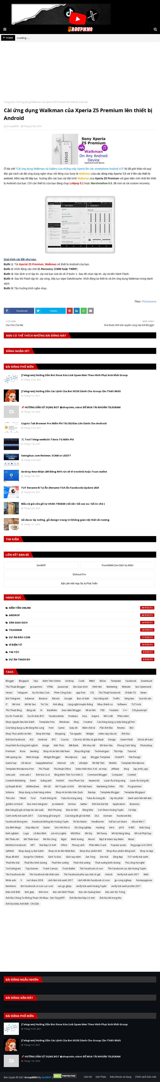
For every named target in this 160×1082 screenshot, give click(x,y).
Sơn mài (104, 856)
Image (46, 745)
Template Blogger (110, 792)
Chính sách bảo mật (145, 1076)
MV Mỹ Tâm (98, 763)
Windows (64, 722)
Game (61, 727)
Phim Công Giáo (62, 692)
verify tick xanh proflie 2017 (126, 886)
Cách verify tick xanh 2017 (19, 815)
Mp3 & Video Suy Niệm (111, 839)
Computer (117, 774)
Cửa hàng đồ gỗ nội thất (77, 815)
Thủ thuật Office (62, 768)
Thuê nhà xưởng (81, 862)
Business (134, 804)
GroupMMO (12, 126)
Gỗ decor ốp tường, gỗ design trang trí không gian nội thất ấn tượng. (65, 520)
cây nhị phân (116, 798)
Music (131, 839)
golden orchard (14, 804)
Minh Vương (77, 839)
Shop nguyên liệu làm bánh (20, 722)
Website (126, 686)
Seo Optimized (143, 686)
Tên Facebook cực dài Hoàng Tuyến (127, 868)
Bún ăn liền (72, 810)
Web (146, 874)
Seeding (34, 751)
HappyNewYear (44, 763)
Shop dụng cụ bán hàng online (35, 792)
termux (72, 804)
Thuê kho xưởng (60, 862)
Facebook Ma (124, 815)
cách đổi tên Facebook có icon (94, 880)
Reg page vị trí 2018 (141, 845)
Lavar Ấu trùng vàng (114, 780)
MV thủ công (49, 839)
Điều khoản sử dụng (120, 1076)
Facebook (131, 680)
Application (119, 804)
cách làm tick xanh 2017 (60, 880)
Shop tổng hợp (82, 751)
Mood (91, 839)
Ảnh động (58, 704)
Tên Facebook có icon (91, 868)
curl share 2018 (35, 880)
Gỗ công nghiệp (82, 827)
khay (76, 722)
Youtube (113, 710)
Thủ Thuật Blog (14, 710)
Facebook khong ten (16, 821)
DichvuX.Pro (79, 574)
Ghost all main (145, 739)
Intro (111, 827)
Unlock (108, 874)
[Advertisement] (80, 73)
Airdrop (81, 615)
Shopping (60, 733)
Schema (10, 792)
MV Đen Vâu (106, 745)
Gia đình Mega (13, 827)
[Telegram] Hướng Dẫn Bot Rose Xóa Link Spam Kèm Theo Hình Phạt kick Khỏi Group (74, 375)
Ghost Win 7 (138, 821)
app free (80, 692)
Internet (61, 763)
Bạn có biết (83, 698)
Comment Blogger (97, 774)
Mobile (113, 763)
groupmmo (36, 686)
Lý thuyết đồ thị (14, 786)
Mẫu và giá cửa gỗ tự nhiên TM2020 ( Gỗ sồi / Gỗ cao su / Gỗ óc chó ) (63, 503)
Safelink (10, 851)
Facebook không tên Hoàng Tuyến (50, 821)
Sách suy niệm (73, 856)
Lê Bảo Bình (40, 833)
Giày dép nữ (32, 827)
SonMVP (41, 565)
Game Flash (126, 739)
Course (65, 739)
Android (42, 739)
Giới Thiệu (101, 1076)
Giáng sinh (46, 780)
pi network (57, 804)
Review (121, 727)
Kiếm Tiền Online (81, 607)
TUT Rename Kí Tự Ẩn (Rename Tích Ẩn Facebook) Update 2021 (60, 487)
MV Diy (88, 833)
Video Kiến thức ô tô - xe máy (91, 768)
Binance (43, 698)
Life (72, 763)
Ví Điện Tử (81, 644)
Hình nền (97, 686)
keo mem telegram (37, 804)
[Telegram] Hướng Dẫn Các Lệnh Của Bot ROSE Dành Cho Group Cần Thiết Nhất (71, 391)
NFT (33, 845)
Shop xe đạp (146, 851)
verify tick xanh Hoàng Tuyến (91, 886)
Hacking (100, 827)
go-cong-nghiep (122, 880)
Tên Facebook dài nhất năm (44, 874)
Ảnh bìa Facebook (15, 739)
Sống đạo (129, 698)
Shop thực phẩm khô (91, 851)
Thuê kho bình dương (35, 862)
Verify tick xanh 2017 (128, 874)
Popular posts (118, 845)
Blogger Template (100, 757)
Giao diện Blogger (71, 710)
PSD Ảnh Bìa (106, 727)
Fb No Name (80, 821)
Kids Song (144, 827)
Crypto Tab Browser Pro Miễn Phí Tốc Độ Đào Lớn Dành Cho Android (64, 423)
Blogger (10, 680)
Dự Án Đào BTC (36, 716)
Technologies (102, 751)
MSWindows (32, 786)
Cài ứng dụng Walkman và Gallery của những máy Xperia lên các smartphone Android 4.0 (70, 168)
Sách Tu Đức (54, 856)
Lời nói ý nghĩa (58, 833)
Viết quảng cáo (14, 757)
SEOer (103, 680)
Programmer (135, 786)
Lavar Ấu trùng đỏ (139, 780)
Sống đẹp (118, 856)
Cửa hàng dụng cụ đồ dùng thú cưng (25, 727)
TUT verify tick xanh (138, 856)
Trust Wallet (68, 868)
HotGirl (60, 780)
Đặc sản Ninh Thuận (63, 892)
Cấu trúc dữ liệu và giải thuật (88, 739)
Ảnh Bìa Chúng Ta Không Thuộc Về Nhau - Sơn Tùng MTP (35, 897)
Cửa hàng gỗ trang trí (49, 815)
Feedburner (97, 821)
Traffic (116, 698)
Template (116, 680)
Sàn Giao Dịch (81, 622)
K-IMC (132, 827)
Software (122, 704)
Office (64, 845)
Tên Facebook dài (15, 874)
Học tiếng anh (101, 698)
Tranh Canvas (50, 868)
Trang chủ (9, 102)
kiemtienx (11, 886)
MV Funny (102, 833)
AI (41, 710)
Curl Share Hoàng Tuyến (111, 810)
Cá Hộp (132, 810)
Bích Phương (54, 810)
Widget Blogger (52, 757)
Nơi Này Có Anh (47, 845)
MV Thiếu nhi (12, 839)
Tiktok (22, 798)
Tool (33, 798)
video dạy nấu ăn (107, 733)
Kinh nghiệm (12, 833)
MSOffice (75, 833)
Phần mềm (123, 716)
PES (121, 786)
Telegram (81, 630)
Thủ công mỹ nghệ (135, 862)
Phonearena (149, 301)
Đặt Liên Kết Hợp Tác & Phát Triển (79, 583)
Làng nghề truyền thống (80, 704)
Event (33, 780)
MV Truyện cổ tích (64, 786)
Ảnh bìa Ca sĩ (43, 774)
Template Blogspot (134, 792)
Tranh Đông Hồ (48, 798)
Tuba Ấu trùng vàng (71, 798)
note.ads (10, 774)
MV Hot (16, 704)
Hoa (84, 716)
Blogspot (24, 680)
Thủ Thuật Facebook (109, 692)
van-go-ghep (64, 886)
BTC (54, 739)
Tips (35, 680)
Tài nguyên (75, 733)
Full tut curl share (118, 821)
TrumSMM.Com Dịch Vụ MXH (117, 565)
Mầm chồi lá (88, 727)
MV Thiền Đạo (31, 839)
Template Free (47, 722)
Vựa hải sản (145, 698)
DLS (97, 815)
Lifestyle (83, 763)
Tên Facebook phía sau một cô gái (82, 874)
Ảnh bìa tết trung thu (110, 897)
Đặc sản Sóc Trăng (115, 892)
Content (132, 774)
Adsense (29, 698)
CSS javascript (139, 710)
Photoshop (146, 745)
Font (51, 727)
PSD (102, 710)
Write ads (11, 880)
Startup (92, 792)
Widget (90, 733)
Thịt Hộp (118, 751)
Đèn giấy (29, 892)
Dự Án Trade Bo (81, 659)
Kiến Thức (59, 745)
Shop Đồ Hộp (43, 733)
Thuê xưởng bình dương (107, 862)
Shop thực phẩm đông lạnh (121, 851)
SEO (131, 727)
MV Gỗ (47, 786)
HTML (50, 686)
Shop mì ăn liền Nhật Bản (61, 851)
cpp (84, 757)
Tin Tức (81, 652)
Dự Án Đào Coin (81, 637)
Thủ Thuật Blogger (15, 686)
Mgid (63, 839)
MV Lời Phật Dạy (142, 833)
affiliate (115, 768)
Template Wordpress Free (20, 768)
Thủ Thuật (44, 768)
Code (81, 680)
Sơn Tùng (90, 856)
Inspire (95, 716)
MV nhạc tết (89, 745)
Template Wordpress (132, 763)
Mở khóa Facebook (16, 845)
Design (112, 739)
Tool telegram (13, 868)
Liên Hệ (88, 1076)
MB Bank (73, 745)
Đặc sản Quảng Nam (90, 892)
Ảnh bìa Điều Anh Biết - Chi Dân (22, 903)
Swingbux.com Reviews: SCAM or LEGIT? (46, 455)
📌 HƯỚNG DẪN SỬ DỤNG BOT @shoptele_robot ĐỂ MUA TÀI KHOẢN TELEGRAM (71, 407)
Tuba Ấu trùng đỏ (96, 798)
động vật (31, 710)
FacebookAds (56, 716)
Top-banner (32, 868)
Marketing (112, 686)
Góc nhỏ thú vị (62, 827)
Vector (9, 692)
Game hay (11, 763)
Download (146, 680)
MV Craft (108, 716)
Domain (108, 815)
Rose (22, 751)
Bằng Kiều (88, 810)
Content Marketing (15, 780)
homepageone (144, 880)
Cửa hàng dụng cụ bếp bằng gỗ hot (116, 722)
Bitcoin (56, 698)
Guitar (46, 827)
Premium (10, 751)
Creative (87, 722)
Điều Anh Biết (13, 892)
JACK (121, 827)
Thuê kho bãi (12, 862)
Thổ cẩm (10, 798)
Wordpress (71, 757)
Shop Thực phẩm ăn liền (18, 733)
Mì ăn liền (91, 710)
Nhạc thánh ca (105, 704)
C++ (125, 710)
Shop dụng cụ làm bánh (31, 851)
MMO (92, 680)
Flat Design (135, 757)
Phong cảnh (78, 845)
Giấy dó (73, 727)
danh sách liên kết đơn (139, 798)
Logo (26, 833)
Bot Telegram (13, 698)
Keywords (94, 780)
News (143, 692)
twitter (83, 804)
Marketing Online (106, 786)
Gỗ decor (26, 763)
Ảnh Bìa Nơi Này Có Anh (82, 897)
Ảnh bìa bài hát (100, 804)
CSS (92, 692)
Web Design (32, 757)
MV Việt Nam (85, 786)
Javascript (63, 686)
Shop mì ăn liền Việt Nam (56, 751)
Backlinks (52, 710)
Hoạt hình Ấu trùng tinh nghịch (22, 745)
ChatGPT (119, 757)
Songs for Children (33, 856)
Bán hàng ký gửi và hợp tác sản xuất (24, 810)
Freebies (73, 716)
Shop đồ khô (12, 856)
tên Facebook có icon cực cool (37, 886)
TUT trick (136, 704)
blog (126, 768)
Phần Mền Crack (97, 845)
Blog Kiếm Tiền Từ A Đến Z (68, 774)
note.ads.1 (25, 774)
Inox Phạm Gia (76, 780)
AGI (31, 739)
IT (7, 704)
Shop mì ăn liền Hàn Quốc (69, 792)
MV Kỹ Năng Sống (121, 833)
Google (68, 698)
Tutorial (132, 751)
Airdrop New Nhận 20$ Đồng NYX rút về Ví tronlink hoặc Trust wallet (64, 471)
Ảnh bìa (125, 733)
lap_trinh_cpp (141, 768)
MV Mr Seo (30, 704)
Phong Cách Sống (126, 745)
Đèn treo (43, 892)
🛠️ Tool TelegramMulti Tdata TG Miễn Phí (47, 439)
